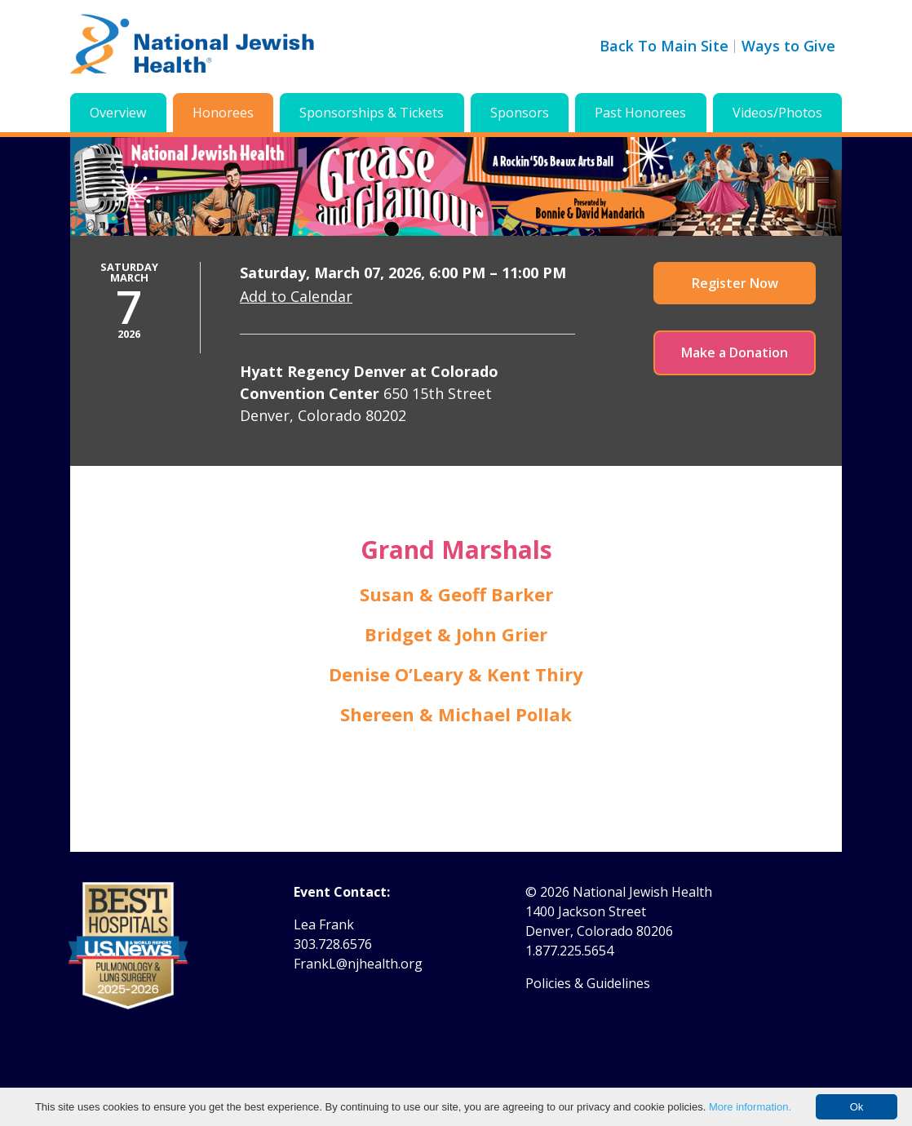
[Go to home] (192, 46)
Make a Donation (734, 352)
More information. (750, 1107)
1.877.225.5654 (569, 951)
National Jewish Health (642, 892)
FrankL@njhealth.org (358, 964)
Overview (118, 113)
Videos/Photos (777, 113)
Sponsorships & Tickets (371, 113)
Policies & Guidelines (587, 983)
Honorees (223, 113)
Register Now (735, 283)
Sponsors (519, 113)
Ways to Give (788, 45)
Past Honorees (640, 113)
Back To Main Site (664, 45)
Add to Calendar (296, 296)
